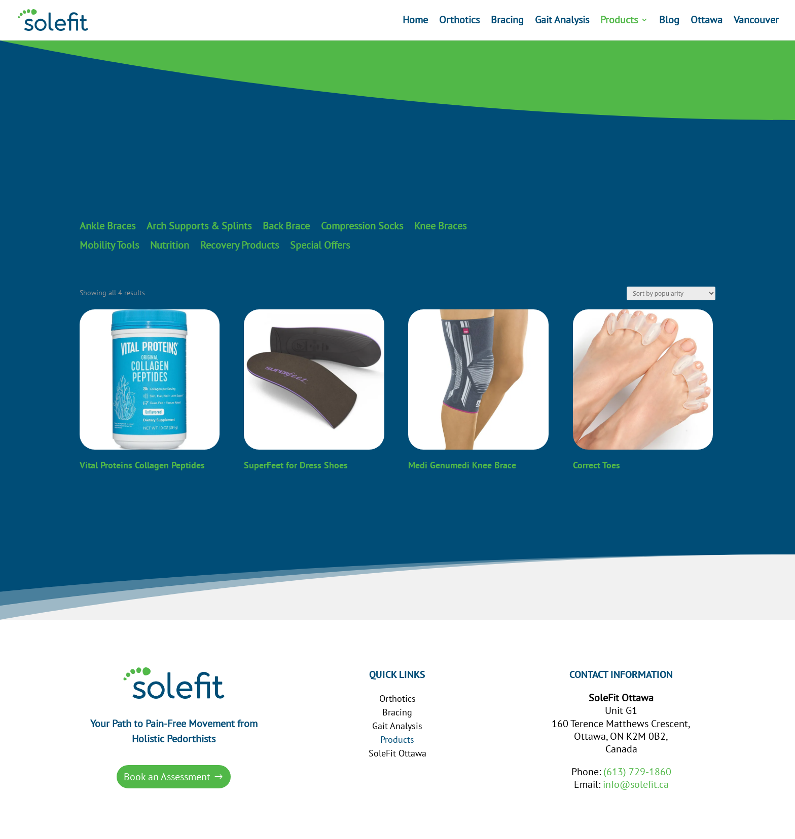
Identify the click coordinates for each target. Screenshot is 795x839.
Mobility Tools (109, 245)
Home (415, 22)
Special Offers (320, 245)
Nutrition (169, 245)
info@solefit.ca (636, 784)
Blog (669, 22)
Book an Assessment (167, 776)
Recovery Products (239, 245)
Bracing (507, 22)
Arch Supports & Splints (199, 226)
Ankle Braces (107, 226)
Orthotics (459, 22)
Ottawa (706, 22)
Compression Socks (362, 226)
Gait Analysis (562, 22)
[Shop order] (671, 293)
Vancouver (756, 22)
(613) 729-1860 (637, 771)
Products (619, 22)
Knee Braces (440, 226)
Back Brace (286, 226)
